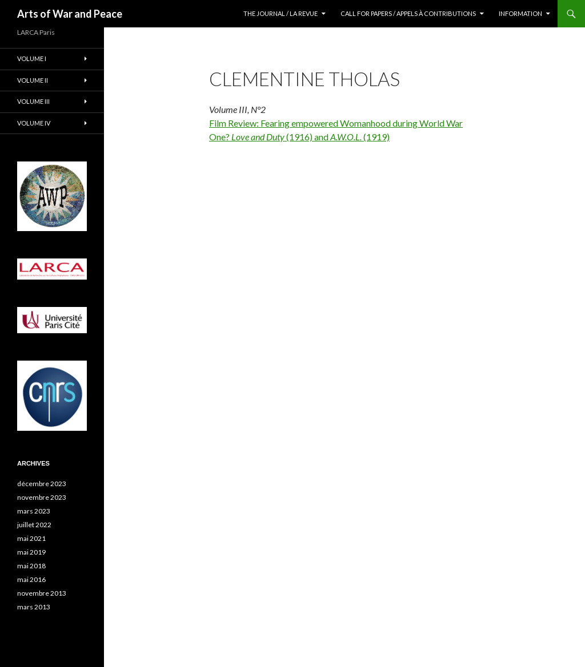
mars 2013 (33, 607)
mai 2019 (31, 552)
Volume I (31, 58)
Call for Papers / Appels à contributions (408, 13)
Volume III (33, 101)
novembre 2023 (41, 497)
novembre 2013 (41, 593)
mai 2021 (31, 538)
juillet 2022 (34, 524)
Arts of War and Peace (69, 13)
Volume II (32, 80)
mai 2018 (31, 565)
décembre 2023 (41, 483)
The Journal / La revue (280, 13)
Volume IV (33, 123)
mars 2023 (33, 511)
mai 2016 (31, 579)
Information (520, 13)
